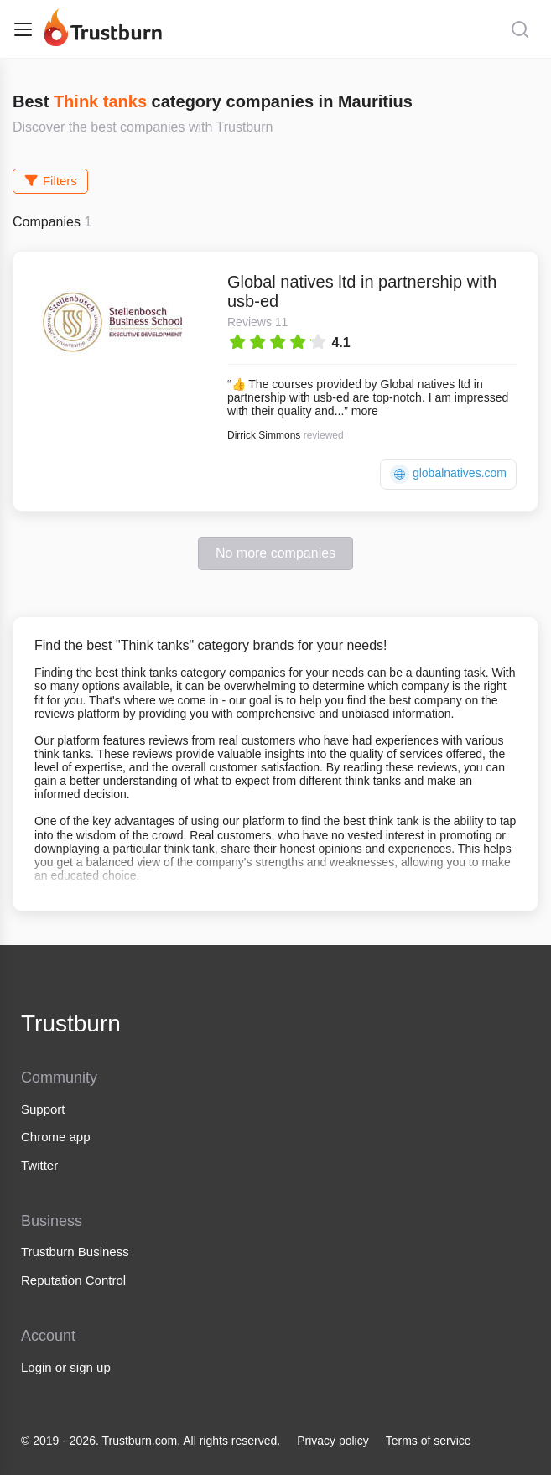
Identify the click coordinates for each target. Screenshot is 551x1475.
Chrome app (56, 1137)
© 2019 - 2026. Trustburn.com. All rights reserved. (150, 1440)
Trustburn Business (75, 1251)
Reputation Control (73, 1280)
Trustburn (71, 1023)
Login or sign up (66, 1367)
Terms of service (428, 1440)
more (364, 411)
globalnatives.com (448, 474)
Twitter (39, 1165)
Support (43, 1109)
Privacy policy (333, 1440)
